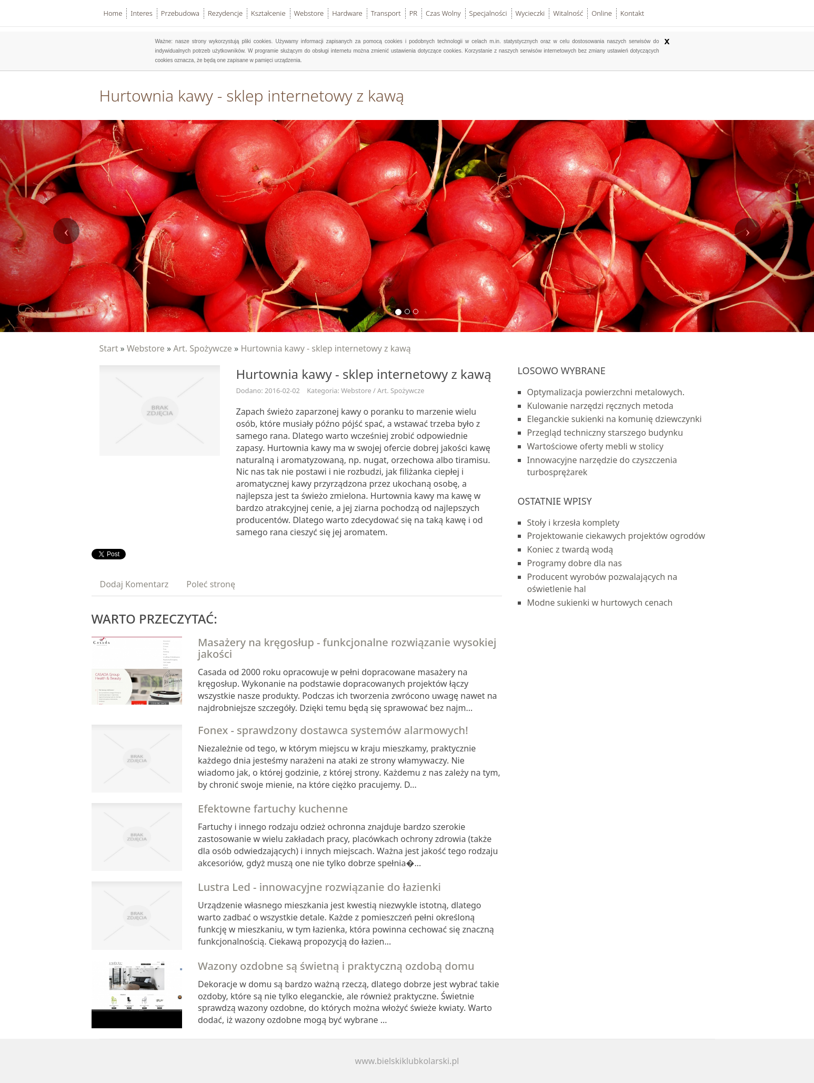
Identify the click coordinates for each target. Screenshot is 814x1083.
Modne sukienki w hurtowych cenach (600, 602)
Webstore (146, 348)
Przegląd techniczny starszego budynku (605, 432)
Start (108, 348)
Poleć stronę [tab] (210, 584)
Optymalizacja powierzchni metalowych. (606, 392)
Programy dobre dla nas (574, 563)
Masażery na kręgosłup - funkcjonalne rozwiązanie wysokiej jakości (347, 648)
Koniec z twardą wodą (570, 549)
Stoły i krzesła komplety (573, 522)
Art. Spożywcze (202, 348)
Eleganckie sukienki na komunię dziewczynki (614, 419)
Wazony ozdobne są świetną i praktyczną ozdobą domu (336, 966)
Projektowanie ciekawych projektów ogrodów (616, 536)
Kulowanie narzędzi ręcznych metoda (600, 406)
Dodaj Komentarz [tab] (134, 584)
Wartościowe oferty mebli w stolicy (595, 446)
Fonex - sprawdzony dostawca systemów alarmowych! (333, 730)
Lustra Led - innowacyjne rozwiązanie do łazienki (319, 887)
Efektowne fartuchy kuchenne (273, 808)
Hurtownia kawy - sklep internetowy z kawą (325, 348)
